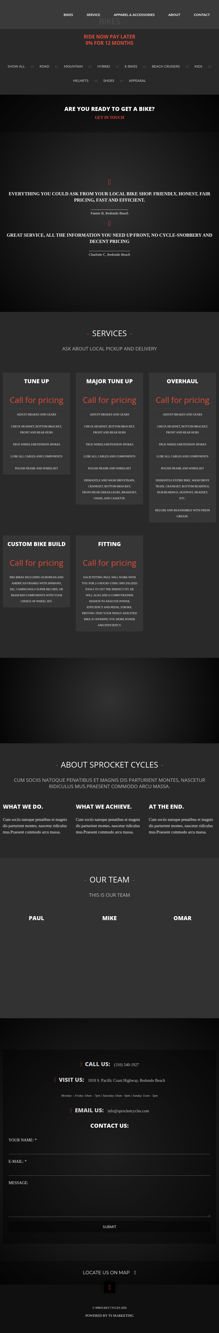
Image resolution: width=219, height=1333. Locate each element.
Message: (18, 1183)
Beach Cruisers (166, 66)
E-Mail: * (18, 1161)
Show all (16, 66)
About (174, 15)
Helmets (80, 80)
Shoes (108, 80)
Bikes (68, 15)
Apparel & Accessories (134, 15)
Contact (202, 15)
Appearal (137, 80)
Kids (198, 66)
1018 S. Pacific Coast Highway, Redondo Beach (126, 1080)
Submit (109, 1226)
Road (44, 66)
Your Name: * (23, 1140)
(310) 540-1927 (126, 1065)
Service (93, 15)
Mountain (73, 66)
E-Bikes (131, 66)
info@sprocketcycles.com (128, 1111)
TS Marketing (121, 1316)
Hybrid (103, 66)
